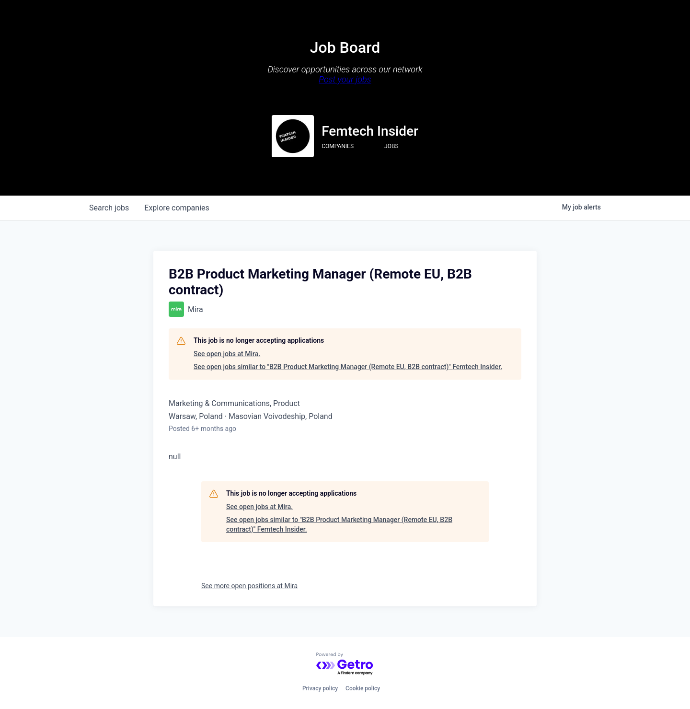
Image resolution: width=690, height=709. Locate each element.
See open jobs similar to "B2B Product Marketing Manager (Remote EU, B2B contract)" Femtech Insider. (348, 367)
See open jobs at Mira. (227, 354)
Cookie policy (362, 688)
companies (176, 207)
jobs (109, 207)
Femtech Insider (370, 131)
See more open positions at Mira (249, 586)
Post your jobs (345, 79)
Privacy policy (320, 688)
